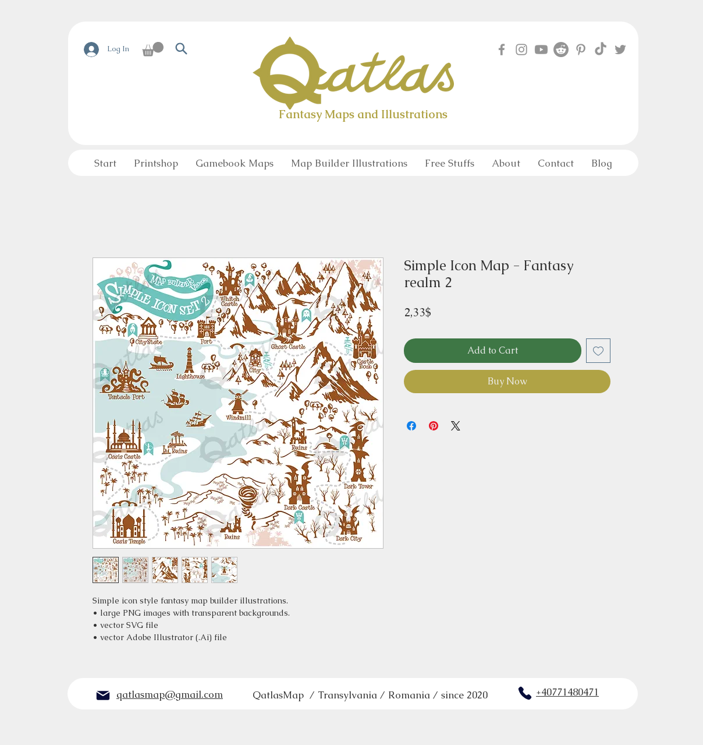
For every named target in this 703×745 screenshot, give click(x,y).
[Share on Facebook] (411, 426)
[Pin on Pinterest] (434, 426)
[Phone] (524, 693)
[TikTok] (600, 49)
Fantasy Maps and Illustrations (363, 114)
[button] (153, 49)
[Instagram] (521, 49)
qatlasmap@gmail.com (169, 694)
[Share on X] (456, 426)
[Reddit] (561, 49)
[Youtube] (541, 49)
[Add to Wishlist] (598, 350)
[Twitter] (620, 49)
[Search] (181, 48)
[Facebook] (501, 49)
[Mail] (103, 695)
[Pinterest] (580, 49)
